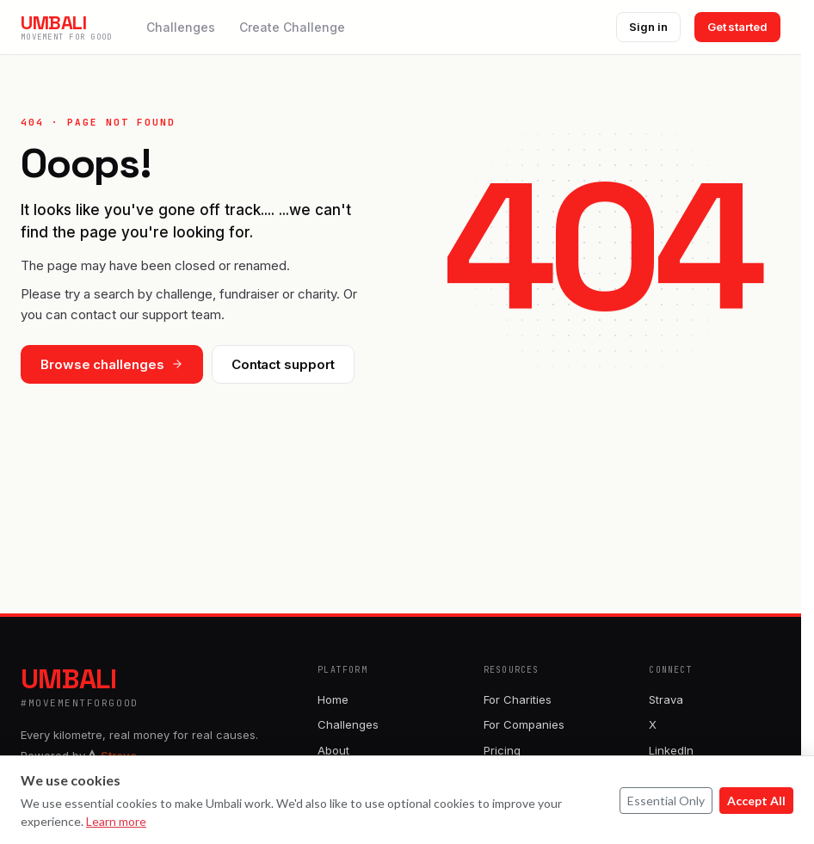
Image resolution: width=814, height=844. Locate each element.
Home (333, 699)
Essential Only (666, 800)
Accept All (756, 800)
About (333, 750)
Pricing (502, 750)
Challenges (180, 27)
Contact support (283, 364)
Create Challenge (292, 27)
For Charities (518, 699)
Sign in (648, 27)
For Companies (524, 724)
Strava (666, 699)
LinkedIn (671, 750)
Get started (737, 27)
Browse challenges (111, 364)
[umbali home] (66, 27)
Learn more (116, 821)
